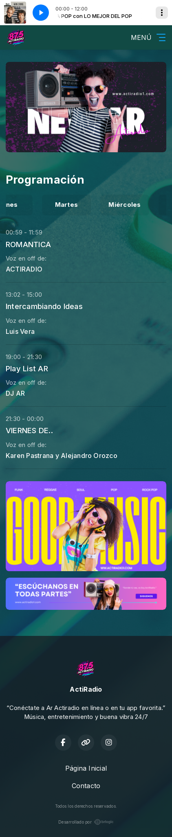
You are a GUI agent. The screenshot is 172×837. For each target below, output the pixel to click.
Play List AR (27, 368)
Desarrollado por (86, 822)
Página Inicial (86, 768)
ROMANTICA (28, 244)
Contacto (86, 786)
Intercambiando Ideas (44, 306)
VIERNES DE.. (29, 430)
